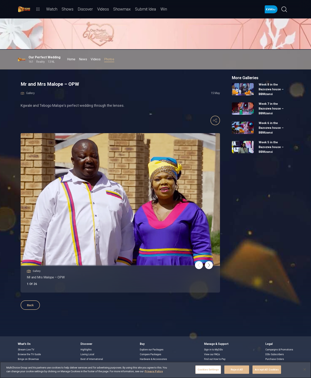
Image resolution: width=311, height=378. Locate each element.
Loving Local (87, 354)
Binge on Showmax (28, 359)
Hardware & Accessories (153, 359)
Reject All (237, 369)
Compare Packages (150, 354)
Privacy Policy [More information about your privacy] (154, 371)
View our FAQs (212, 354)
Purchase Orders (274, 359)
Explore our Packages (151, 349)
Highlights (86, 349)
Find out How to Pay (215, 359)
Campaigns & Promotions (279, 349)
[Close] (304, 369)
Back (30, 305)
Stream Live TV (26, 349)
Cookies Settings (208, 369)
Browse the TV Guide (29, 354)
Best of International (92, 359)
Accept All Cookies (267, 369)
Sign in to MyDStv (213, 349)
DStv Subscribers (274, 354)
